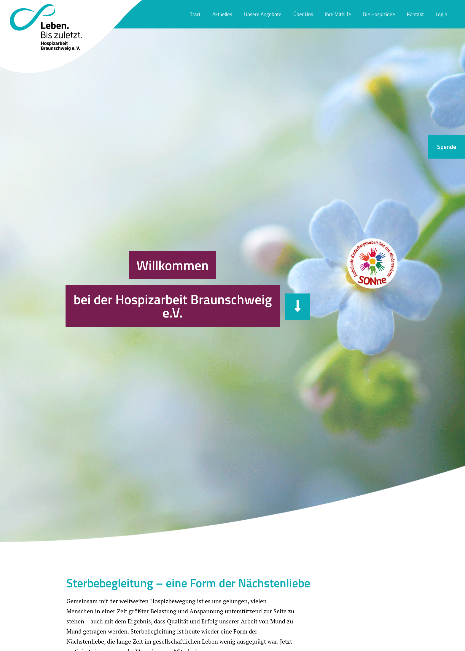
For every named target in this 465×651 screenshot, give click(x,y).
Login (441, 14)
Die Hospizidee (379, 14)
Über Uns (303, 14)
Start (195, 14)
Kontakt (415, 14)
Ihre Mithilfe (338, 14)
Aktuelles (222, 14)
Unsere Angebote (262, 14)
